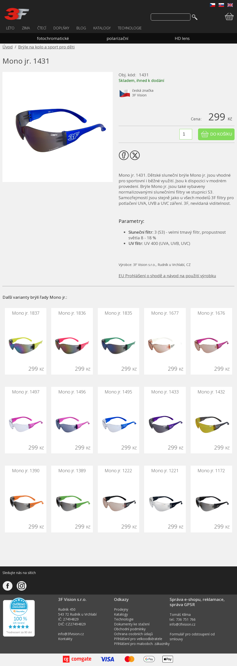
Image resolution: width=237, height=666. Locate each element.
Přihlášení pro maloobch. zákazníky (142, 643)
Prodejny (121, 609)
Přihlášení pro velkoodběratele (138, 638)
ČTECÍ (41, 27)
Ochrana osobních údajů (133, 634)
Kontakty (65, 638)
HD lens (182, 38)
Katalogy (121, 614)
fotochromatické (53, 38)
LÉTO (10, 27)
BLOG (81, 27)
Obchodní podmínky (130, 629)
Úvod (7, 47)
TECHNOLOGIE (130, 27)
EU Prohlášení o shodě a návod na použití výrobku (167, 275)
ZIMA (26, 27)
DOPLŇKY (61, 27)
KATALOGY (102, 27)
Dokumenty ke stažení (132, 624)
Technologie (124, 619)
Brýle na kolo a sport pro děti (46, 47)
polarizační (117, 38)
